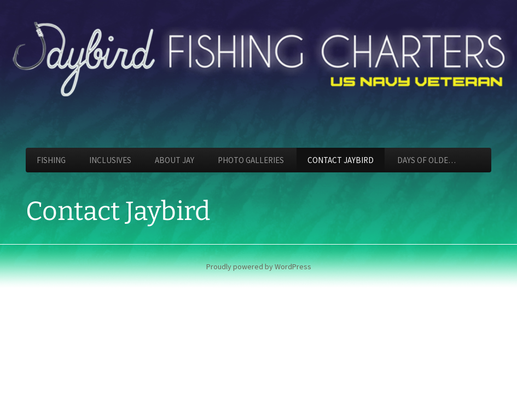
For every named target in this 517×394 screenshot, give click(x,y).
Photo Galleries (251, 160)
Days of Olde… (426, 160)
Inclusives (110, 160)
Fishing (51, 160)
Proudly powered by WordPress (258, 266)
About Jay (174, 160)
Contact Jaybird (340, 160)
